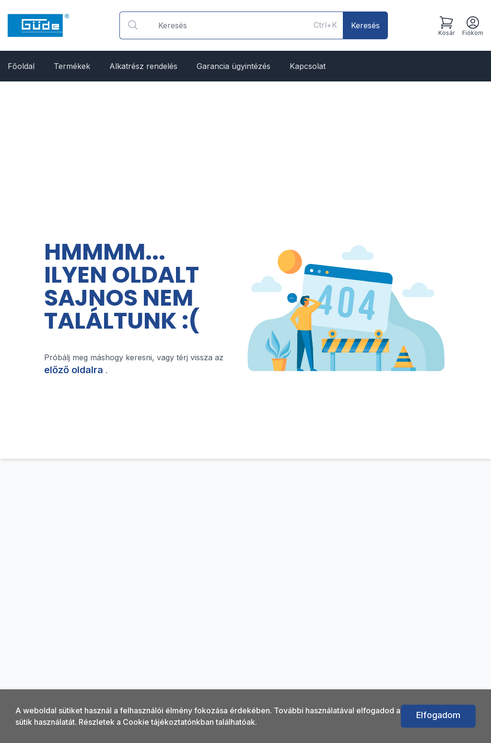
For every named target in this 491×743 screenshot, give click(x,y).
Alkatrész (143, 66)
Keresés (365, 25)
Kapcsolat (308, 66)
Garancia (233, 66)
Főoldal (21, 66)
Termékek (72, 66)
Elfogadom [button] (438, 715)
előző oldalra (74, 370)
